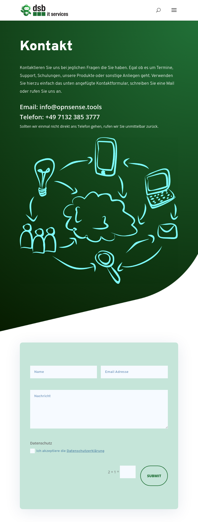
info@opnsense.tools (70, 106)
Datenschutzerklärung (85, 451)
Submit (154, 475)
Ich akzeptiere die (67, 451)
